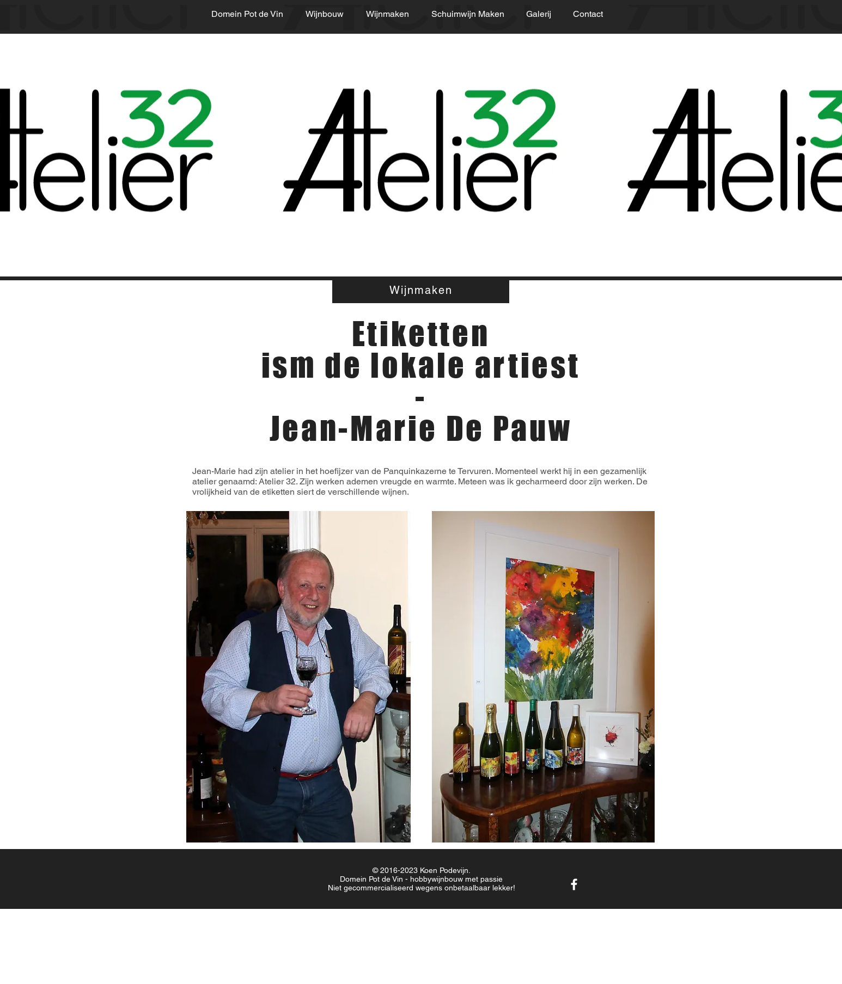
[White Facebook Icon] (574, 884)
